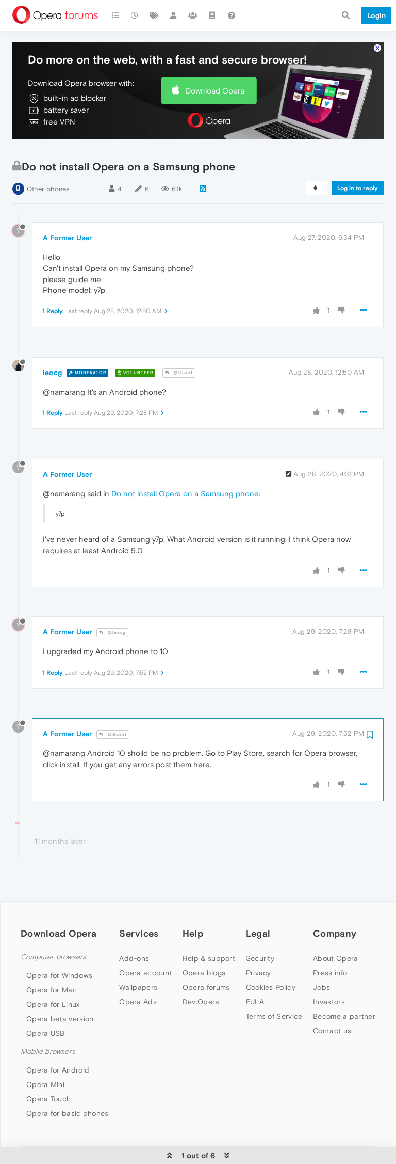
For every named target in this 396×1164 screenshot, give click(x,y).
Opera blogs (204, 959)
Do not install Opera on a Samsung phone (185, 480)
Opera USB (45, 1020)
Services (138, 919)
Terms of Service (274, 1002)
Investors (329, 988)
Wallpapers (138, 973)
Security (260, 944)
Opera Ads (138, 988)
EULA (255, 988)
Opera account (145, 959)
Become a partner (344, 1002)
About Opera (335, 944)
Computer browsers (53, 943)
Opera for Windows (59, 962)
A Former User (67, 224)
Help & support (209, 944)
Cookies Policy (270, 973)
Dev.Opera (201, 988)
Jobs (321, 973)
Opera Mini (45, 1071)
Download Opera (215, 76)
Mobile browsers (48, 1038)
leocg (52, 359)
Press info (330, 959)
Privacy (258, 959)
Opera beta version (59, 1005)
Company (334, 919)
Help (193, 919)
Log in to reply (357, 174)
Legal (258, 919)
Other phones (48, 175)
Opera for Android (57, 1056)
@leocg (112, 619)
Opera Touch (48, 1085)
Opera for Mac (51, 976)
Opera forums (206, 973)
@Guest (179, 359)
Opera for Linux (53, 991)
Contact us (332, 1017)
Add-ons (134, 944)
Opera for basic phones (67, 1100)
